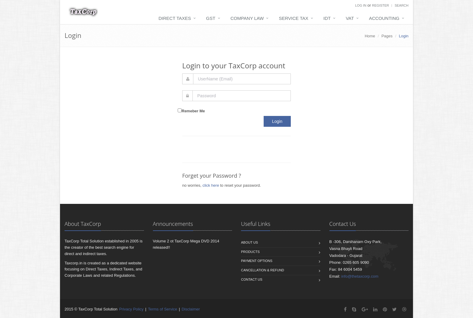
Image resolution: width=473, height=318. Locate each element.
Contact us (251, 279)
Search (401, 5)
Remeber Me (193, 111)
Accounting (384, 18)
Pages (386, 36)
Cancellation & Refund (262, 270)
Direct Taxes (175, 18)
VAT (350, 18)
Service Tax (293, 18)
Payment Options (256, 261)
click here (210, 185)
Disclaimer (191, 309)
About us (249, 242)
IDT (327, 18)
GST (210, 18)
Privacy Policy (131, 309)
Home (370, 36)
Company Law (247, 18)
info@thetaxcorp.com (359, 276)
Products (250, 252)
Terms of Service (162, 309)
